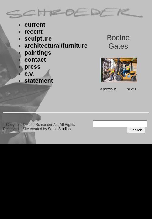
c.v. (29, 73)
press (32, 66)
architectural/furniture (56, 45)
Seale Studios (59, 129)
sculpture (38, 38)
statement (38, 80)
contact (35, 59)
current (34, 24)
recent (33, 31)
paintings (37, 52)
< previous (108, 89)
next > (132, 89)
